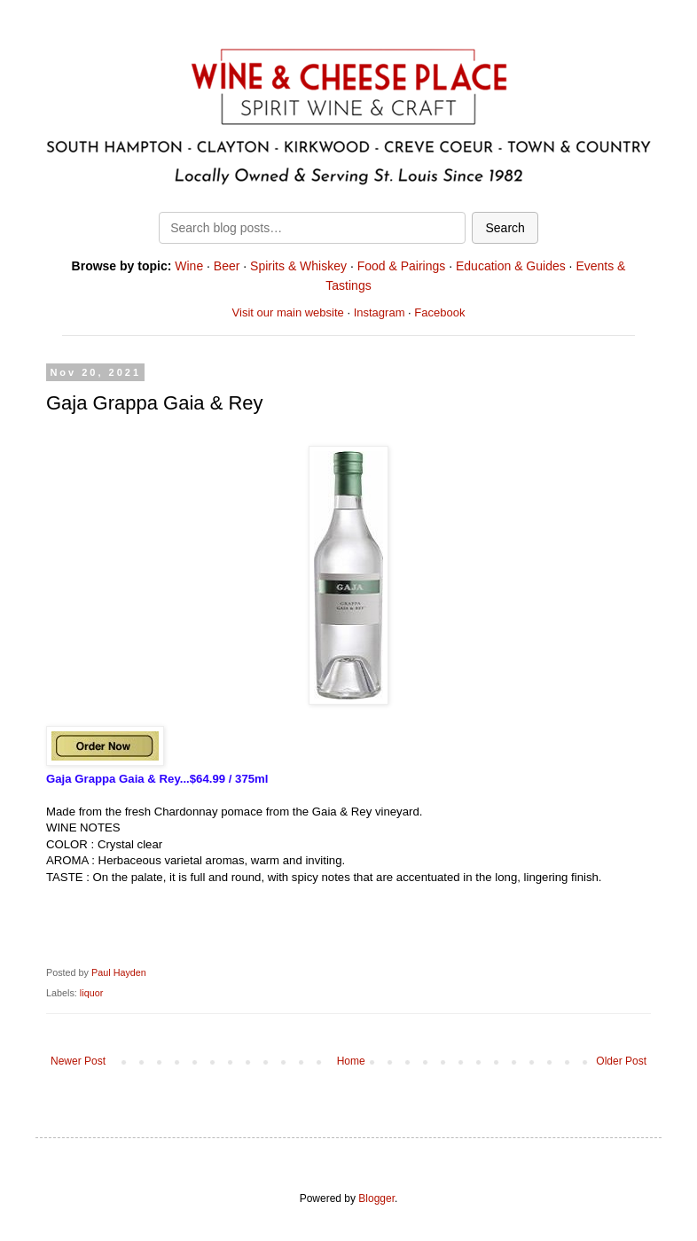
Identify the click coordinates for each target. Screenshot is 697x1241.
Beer (227, 266)
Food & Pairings (401, 266)
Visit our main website (288, 312)
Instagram (379, 312)
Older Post (621, 1061)
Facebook (439, 312)
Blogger (376, 1198)
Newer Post (78, 1061)
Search (504, 228)
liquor (91, 992)
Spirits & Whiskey (298, 266)
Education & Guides (511, 266)
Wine (189, 266)
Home (351, 1061)
